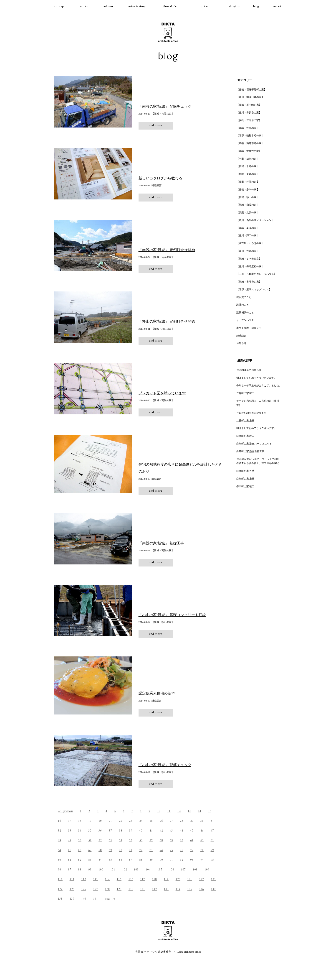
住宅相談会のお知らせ (248, 370)
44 (181, 830)
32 (59, 830)
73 (151, 850)
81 (69, 859)
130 (131, 889)
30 (202, 821)
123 (213, 879)
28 (181, 821)
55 (130, 840)
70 (120, 850)
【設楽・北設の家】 (247, 212)
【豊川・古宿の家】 (247, 251)
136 (201, 889)
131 (142, 889)
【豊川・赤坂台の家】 (248, 112)
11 (168, 811)
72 (140, 850)
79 (212, 850)
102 (124, 869)
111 (72, 879)
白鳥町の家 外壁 (245, 470)
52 (100, 840)
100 (101, 869)
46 (202, 830)
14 (199, 811)
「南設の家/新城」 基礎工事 (161, 543)
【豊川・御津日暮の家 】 (250, 97)
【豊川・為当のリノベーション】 (255, 220)
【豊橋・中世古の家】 (248, 151)
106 (171, 869)
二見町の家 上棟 (245, 420)
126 (83, 889)
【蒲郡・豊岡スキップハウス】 (253, 289)
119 (166, 879)
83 (89, 859)
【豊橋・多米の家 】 (248, 189)
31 (212, 821)
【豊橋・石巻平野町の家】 (251, 89)
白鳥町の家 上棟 (245, 478)
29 (191, 821)
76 (181, 850)
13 (189, 811)
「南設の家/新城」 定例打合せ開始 (167, 250)
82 (79, 859)
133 (166, 889)
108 (195, 869)
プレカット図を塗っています (162, 393)
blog (256, 6)
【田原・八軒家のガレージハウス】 (256, 274)
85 (110, 859)
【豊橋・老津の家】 (247, 228)
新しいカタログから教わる (160, 178)
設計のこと (242, 304)
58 (161, 840)
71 (130, 850)
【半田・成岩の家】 (247, 158)
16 (59, 821)
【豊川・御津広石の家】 (250, 266)
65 (69, 850)
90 (161, 859)
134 (178, 889)
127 (95, 889)
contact (276, 6)
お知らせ (241, 343)
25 (151, 821)
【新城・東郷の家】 (247, 174)
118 (154, 879)
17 (69, 821)
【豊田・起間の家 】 (248, 181)
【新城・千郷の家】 (247, 166)
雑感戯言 (241, 335)
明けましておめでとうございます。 (256, 377)
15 (209, 811)
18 (79, 821)
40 (140, 830)
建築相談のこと (245, 312)
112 (83, 879)
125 (72, 889)
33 (69, 830)
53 (110, 840)
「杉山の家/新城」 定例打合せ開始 (167, 321)
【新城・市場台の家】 (248, 281)
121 (189, 879)
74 (161, 850)
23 (130, 821)
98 (79, 869)
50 (79, 840)
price (204, 6)
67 (89, 850)
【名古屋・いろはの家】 (250, 243)
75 (171, 850)
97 (69, 869)
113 (95, 879)
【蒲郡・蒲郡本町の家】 (250, 135)
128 (107, 889)
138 (60, 898)
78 (202, 850)
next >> (110, 898)
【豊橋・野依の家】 (247, 128)
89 (151, 859)
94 (202, 859)
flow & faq (170, 6)
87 (130, 859)
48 (59, 840)
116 (131, 879)
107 (183, 869)
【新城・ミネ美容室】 (248, 258)
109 (207, 869)
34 (79, 830)
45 (191, 830)
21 (110, 821)
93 (191, 859)
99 (89, 869)
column (108, 6)
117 (142, 879)
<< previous (65, 811)
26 (161, 821)
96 (59, 869)
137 (213, 889)
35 (89, 830)
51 (89, 840)
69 (110, 850)
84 (100, 859)
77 (191, 850)
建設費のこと (243, 297)
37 (110, 830)
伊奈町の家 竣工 (245, 486)
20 (100, 821)
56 (140, 840)
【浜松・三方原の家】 (248, 120)
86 (120, 859)
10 (158, 811)
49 (69, 840)
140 (83, 898)
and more (155, 125)
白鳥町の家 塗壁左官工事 (250, 451)
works (83, 6)
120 (178, 879)
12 (179, 811)
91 (171, 859)
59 (171, 840)
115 (119, 879)
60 (181, 840)
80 (59, 859)
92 (181, 859)
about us (234, 6)
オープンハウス (245, 320)
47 (212, 830)
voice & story (137, 6)
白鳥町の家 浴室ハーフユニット (254, 443)
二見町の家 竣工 (245, 393)
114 (107, 879)
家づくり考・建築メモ (248, 328)
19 (89, 821)
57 (151, 840)
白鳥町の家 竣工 (245, 435)
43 (171, 830)
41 (151, 830)
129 (119, 889)
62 (202, 840)
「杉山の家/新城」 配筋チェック (165, 765)
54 (120, 840)
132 (154, 889)
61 (191, 840)
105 (159, 869)
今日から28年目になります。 (252, 412)
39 (130, 830)
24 (140, 821)
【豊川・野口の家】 (247, 235)
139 (72, 898)
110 (60, 879)
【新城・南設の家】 (247, 204)
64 (59, 850)
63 (212, 840)
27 (171, 821)
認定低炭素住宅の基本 (157, 693)
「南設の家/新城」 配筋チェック (165, 106)
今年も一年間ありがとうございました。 (258, 385)
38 (120, 830)
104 (148, 869)
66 (79, 850)
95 (212, 859)
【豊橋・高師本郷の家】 (250, 143)
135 (189, 889)
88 (140, 859)
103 (136, 869)
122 (201, 879)
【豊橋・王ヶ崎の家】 (248, 104)
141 (95, 898)
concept (59, 6)
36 (100, 830)
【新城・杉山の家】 (247, 197)
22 (120, 821)
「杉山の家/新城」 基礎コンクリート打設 (172, 615)
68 (100, 850)
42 (161, 830)
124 (60, 889)
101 (112, 869)
